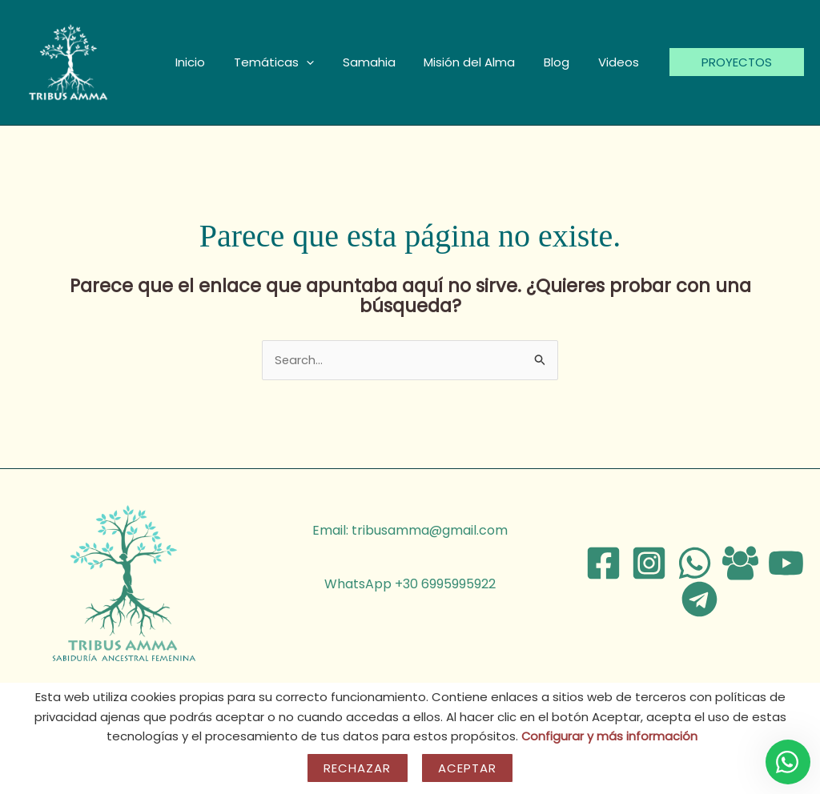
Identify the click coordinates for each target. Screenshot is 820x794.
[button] (327, 62)
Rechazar (358, 768)
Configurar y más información (609, 736)
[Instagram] (649, 564)
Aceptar (467, 768)
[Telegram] (699, 600)
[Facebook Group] (740, 564)
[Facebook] (603, 564)
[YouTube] (786, 564)
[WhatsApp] (695, 564)
